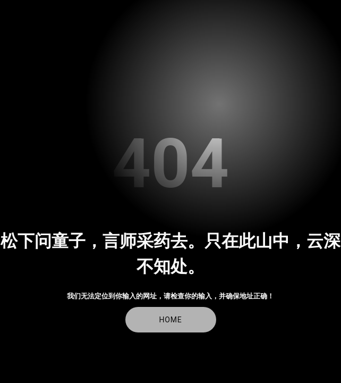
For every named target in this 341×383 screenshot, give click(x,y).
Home (170, 319)
